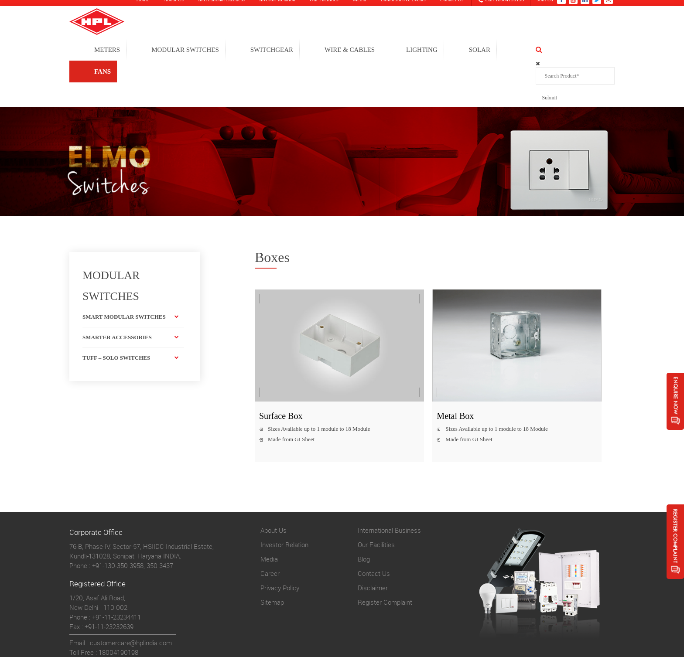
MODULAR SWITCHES (230, 51)
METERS (152, 51)
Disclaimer (373, 543)
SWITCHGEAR (316, 51)
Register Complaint (385, 557)
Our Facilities (376, 500)
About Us (273, 485)
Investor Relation (284, 500)
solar (524, 51)
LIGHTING (467, 51)
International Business (389, 485)
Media (269, 514)
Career (270, 528)
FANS (574, 51)
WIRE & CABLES (394, 51)
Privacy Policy (279, 543)
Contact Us (374, 528)
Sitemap (272, 557)
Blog (364, 514)
